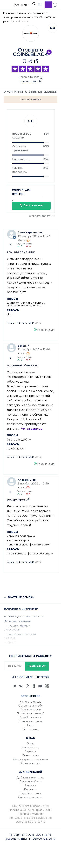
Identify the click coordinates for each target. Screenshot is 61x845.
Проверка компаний (30, 713)
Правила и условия (30, 814)
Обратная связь (30, 763)
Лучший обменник (21, 252)
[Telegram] (14, 686)
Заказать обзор (30, 781)
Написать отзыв (30, 702)
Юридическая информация (30, 806)
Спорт (11, 642)
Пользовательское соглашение (30, 818)
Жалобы (50, 92)
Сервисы (30, 751)
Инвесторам (30, 755)
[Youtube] (40, 686)
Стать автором (30, 709)
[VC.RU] (47, 686)
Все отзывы (30, 729)
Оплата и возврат (30, 797)
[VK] (21, 686)
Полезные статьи (30, 721)
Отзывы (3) (33, 92)
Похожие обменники (30, 100)
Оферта (21, 822)
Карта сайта (36, 822)
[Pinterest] (27, 686)
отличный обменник (22, 365)
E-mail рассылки (30, 717)
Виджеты (30, 789)
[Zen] (34, 686)
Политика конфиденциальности (30, 810)
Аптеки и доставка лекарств (24, 616)
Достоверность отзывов (30, 759)
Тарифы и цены (30, 793)
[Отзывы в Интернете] (7, 4)
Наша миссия (30, 747)
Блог (30, 725)
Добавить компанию (30, 777)
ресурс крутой (18, 499)
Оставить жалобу (30, 706)
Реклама (30, 785)
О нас (30, 743)
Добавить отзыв (48, 4)
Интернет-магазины (17, 621)
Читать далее (31, 428)
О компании (13, 92)
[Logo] (30, 33)
